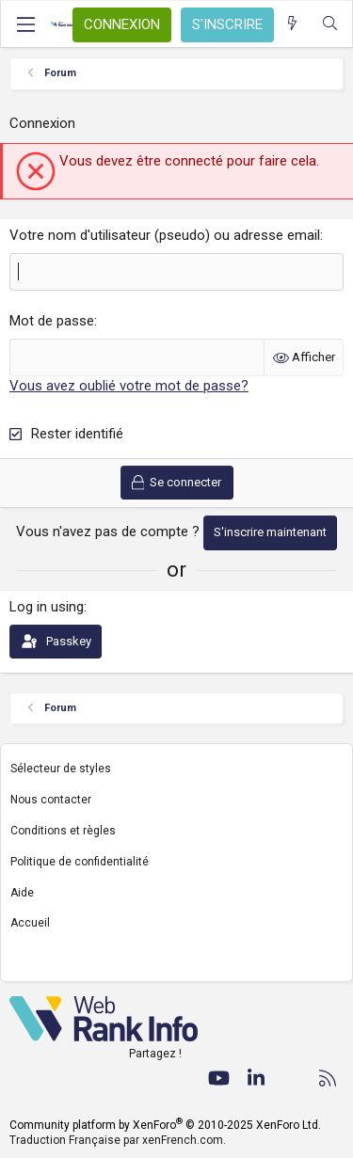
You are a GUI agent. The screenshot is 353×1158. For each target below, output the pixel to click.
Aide (22, 892)
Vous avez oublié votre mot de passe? (129, 385)
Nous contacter (50, 799)
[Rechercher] (330, 24)
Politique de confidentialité (79, 861)
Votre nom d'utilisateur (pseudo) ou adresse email (164, 235)
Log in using (46, 606)
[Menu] (25, 24)
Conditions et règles (63, 830)
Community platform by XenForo (165, 1125)
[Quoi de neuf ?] (292, 24)
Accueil (30, 922)
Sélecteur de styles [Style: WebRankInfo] (60, 768)
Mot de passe (51, 320)
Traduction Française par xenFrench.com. (117, 1140)
